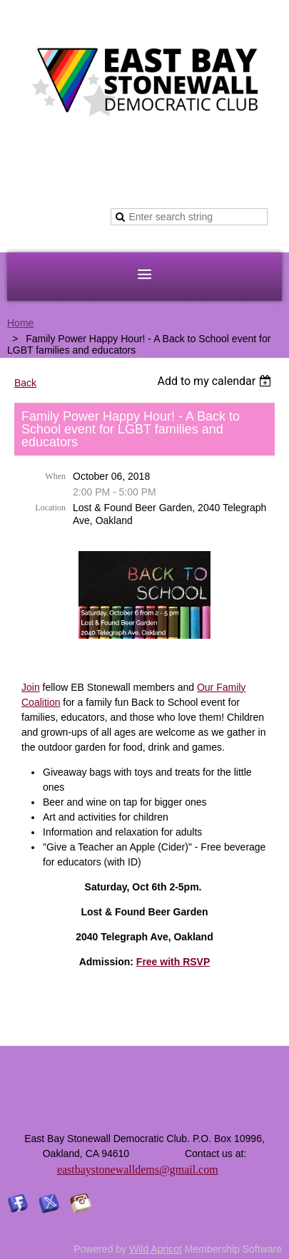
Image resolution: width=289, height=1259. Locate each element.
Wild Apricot (155, 1249)
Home (20, 323)
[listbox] (216, 381)
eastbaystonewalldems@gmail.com (137, 1169)
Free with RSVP (173, 961)
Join (30, 687)
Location (50, 508)
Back (25, 383)
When (55, 476)
